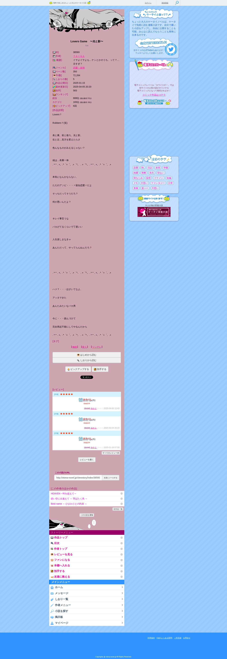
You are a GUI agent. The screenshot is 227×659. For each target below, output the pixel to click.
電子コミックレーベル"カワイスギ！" (154, 76)
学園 (165, 167)
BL (142, 167)
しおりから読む (86, 360)
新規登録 (165, 3)
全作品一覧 (117, 509)
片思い (144, 183)
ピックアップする (78, 369)
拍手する (100, 369)
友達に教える (60, 576)
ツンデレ (96, 347)
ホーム (56, 587)
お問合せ (186, 638)
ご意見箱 (177, 638)
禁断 (143, 172)
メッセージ (58, 593)
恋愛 (136, 167)
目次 (55, 543)
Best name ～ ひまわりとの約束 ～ (69, 503)
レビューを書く (87, 459)
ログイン (148, 3)
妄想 (148, 178)
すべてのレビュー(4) (111, 453)
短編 (169, 178)
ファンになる (60, 559)
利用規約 (151, 638)
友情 (158, 167)
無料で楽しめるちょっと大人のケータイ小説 (69, 3)
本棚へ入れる (60, 565)
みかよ (94, 408)
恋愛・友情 (79, 67)
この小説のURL (62, 472)
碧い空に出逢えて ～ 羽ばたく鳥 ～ (69, 498)
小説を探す (58, 611)
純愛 (136, 172)
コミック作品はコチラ (154, 95)
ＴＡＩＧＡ (79, 56)
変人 (84, 347)
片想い (155, 188)
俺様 (74, 347)
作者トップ (59, 548)
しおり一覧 (58, 599)
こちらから (171, 49)
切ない (160, 172)
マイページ (58, 623)
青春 (136, 188)
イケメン (158, 178)
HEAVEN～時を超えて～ (63, 493)
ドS (135, 183)
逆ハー (144, 188)
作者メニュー (60, 605)
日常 (170, 183)
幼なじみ (138, 178)
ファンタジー (158, 183)
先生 (151, 172)
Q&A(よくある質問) (165, 638)
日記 (150, 167)
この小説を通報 (86, 515)
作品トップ (59, 537)
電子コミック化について (154, 102)
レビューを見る (62, 554)
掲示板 (56, 617)
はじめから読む (86, 354)
